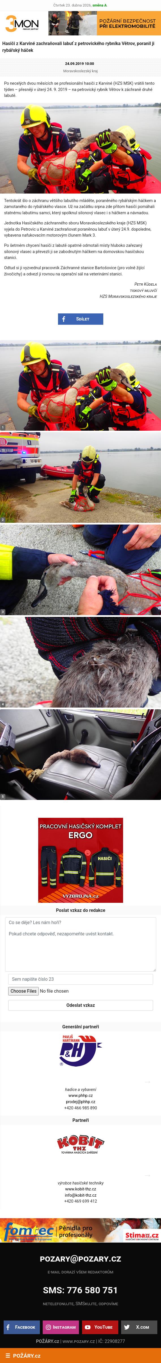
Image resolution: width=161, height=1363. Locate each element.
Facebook (25, 1327)
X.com (142, 1327)
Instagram (64, 1327)
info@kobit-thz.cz (80, 1195)
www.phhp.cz (80, 1095)
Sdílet (82, 319)
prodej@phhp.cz (80, 1101)
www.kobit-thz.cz (80, 1189)
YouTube (104, 1327)
